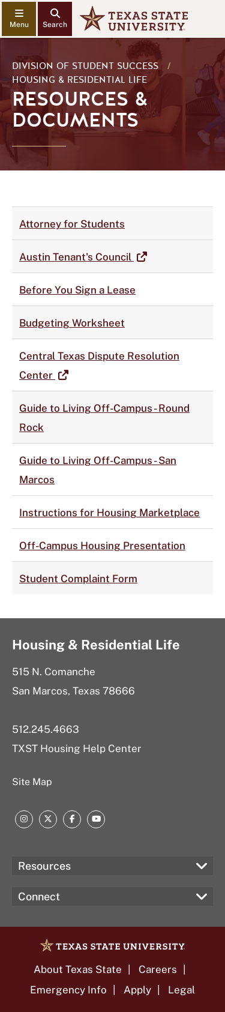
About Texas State (78, 969)
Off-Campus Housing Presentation (102, 546)
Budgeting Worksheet (72, 323)
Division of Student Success (85, 66)
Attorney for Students (72, 224)
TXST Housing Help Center (77, 748)
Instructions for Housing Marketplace (109, 513)
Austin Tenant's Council (76, 257)
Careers (158, 969)
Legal (181, 990)
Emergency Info (68, 990)
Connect (39, 896)
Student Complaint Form (78, 579)
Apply (137, 990)
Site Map (32, 782)
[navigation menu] (19, 19)
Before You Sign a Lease (77, 290)
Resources (44, 866)
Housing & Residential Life (79, 80)
